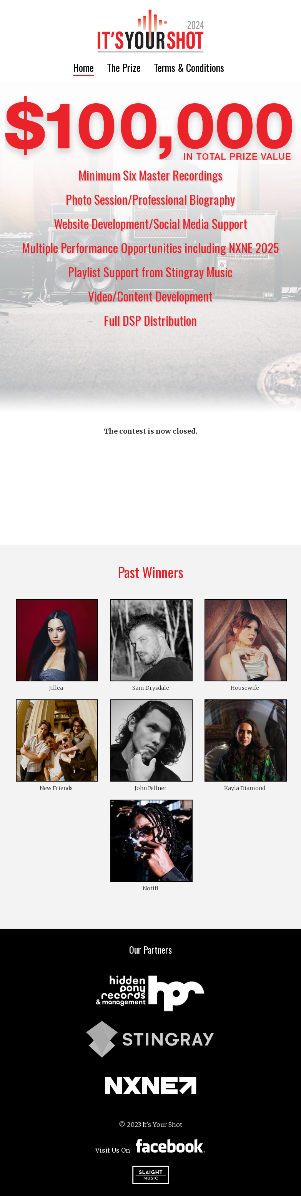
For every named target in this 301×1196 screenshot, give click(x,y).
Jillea (56, 687)
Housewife (245, 687)
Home (83, 67)
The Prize (124, 67)
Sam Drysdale (150, 687)
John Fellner (151, 788)
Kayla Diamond (244, 788)
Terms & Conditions (189, 67)
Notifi (150, 888)
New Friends (56, 788)
